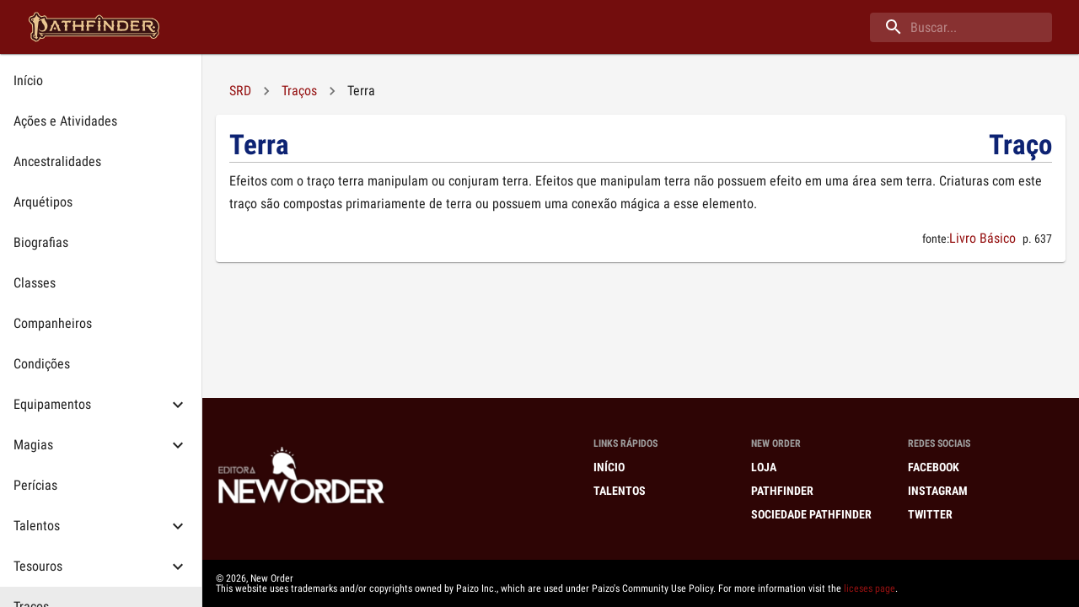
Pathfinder (782, 490)
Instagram (938, 490)
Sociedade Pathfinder (811, 514)
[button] (100, 404)
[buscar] (961, 27)
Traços (299, 91)
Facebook (933, 467)
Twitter (930, 514)
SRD (240, 91)
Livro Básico (982, 238)
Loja (763, 467)
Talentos (619, 490)
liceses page (869, 588)
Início (609, 467)
